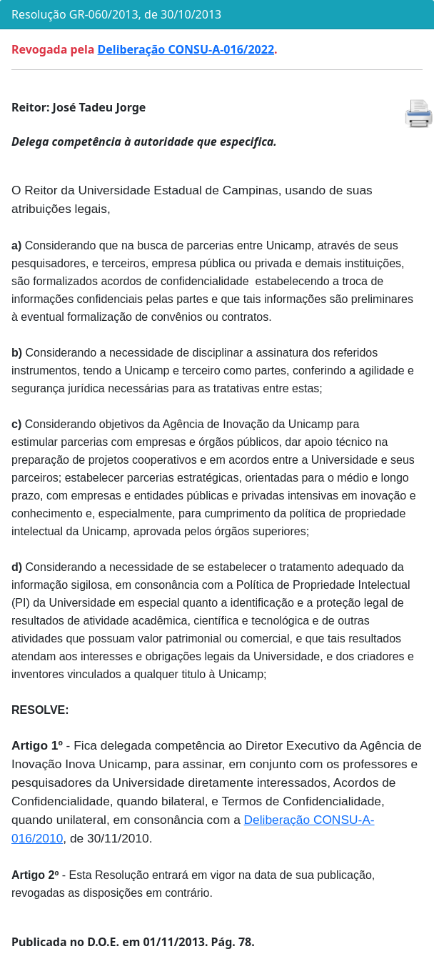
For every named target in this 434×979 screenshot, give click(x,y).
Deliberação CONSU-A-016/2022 (186, 49)
